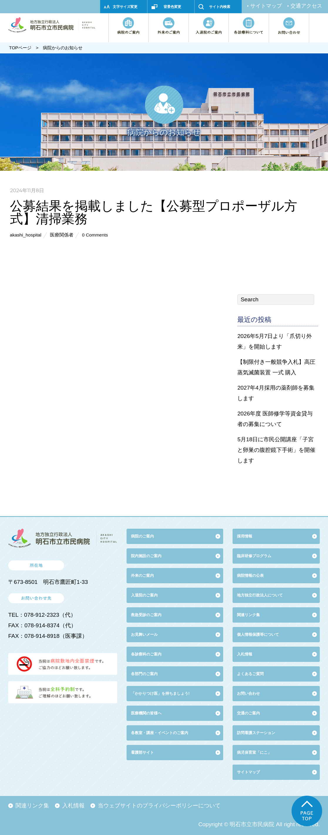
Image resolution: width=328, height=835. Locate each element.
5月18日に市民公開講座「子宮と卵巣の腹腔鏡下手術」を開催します (276, 450)
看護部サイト (142, 752)
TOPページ (20, 47)
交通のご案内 (248, 713)
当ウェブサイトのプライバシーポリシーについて (159, 805)
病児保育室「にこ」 (254, 752)
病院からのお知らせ (63, 47)
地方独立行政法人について (260, 595)
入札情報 (73, 805)
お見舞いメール (144, 634)
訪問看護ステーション (256, 733)
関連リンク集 (248, 615)
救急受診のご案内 (146, 615)
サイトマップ (266, 6)
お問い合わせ (248, 693)
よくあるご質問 (250, 674)
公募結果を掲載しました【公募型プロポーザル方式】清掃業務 (153, 212)
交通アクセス (306, 6)
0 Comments (95, 234)
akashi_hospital (25, 234)
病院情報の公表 (250, 575)
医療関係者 (61, 234)
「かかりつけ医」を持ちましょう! (160, 693)
